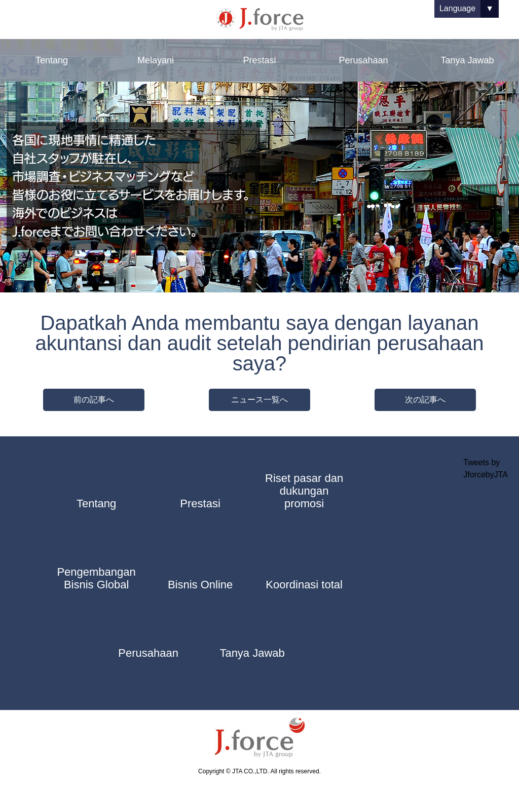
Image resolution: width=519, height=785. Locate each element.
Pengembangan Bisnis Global (96, 578)
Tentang (51, 60)
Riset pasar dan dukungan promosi (304, 491)
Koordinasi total (304, 584)
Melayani (155, 60)
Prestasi (259, 60)
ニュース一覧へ (259, 399)
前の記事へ (93, 399)
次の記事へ (425, 399)
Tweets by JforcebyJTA (485, 468)
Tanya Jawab (467, 60)
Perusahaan (363, 60)
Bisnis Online (200, 584)
